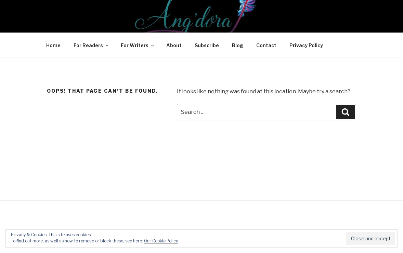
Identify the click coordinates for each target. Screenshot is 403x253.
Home (53, 45)
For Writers (138, 45)
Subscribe (207, 45)
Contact (266, 45)
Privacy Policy (306, 45)
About (174, 45)
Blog (237, 45)
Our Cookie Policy (161, 240)
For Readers (91, 45)
